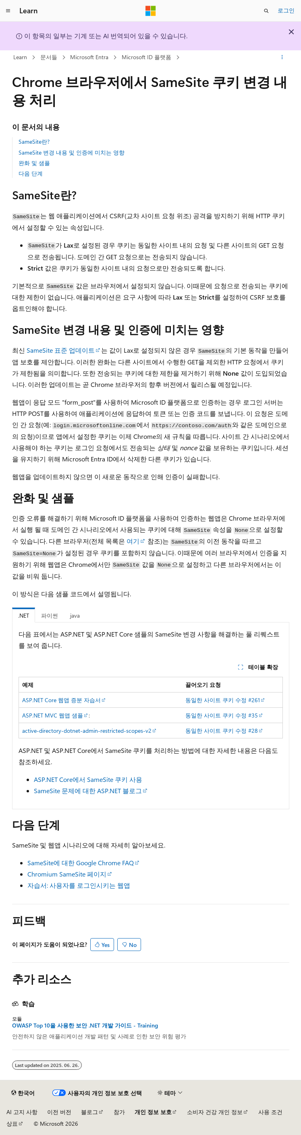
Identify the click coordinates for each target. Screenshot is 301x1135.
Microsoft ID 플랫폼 (146, 57)
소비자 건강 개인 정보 (215, 1112)
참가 (119, 1112)
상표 (12, 1123)
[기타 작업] (282, 57)
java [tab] (75, 615)
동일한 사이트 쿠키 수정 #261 (222, 700)
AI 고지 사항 (21, 1112)
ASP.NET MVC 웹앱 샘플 (52, 715)
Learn (20, 57)
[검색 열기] (266, 11)
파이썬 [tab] (49, 615)
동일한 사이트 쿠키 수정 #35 (221, 715)
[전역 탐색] (8, 11)
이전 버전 (59, 1112)
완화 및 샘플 (34, 163)
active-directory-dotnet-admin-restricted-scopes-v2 (87, 730)
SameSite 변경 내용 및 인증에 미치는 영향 (72, 152)
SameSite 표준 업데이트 (61, 350)
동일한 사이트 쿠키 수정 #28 (221, 730)
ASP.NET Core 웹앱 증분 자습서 (61, 700)
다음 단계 (31, 173)
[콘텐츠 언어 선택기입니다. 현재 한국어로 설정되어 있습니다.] (22, 1093)
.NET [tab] (23, 615)
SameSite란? (34, 141)
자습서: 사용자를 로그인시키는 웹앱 (78, 885)
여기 (133, 541)
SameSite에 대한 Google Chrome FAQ (80, 862)
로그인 (286, 10)
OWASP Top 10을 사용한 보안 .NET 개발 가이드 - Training (85, 1025)
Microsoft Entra (89, 57)
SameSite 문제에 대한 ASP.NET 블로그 (88, 790)
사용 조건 (270, 1112)
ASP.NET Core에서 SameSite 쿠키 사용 (88, 779)
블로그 (89, 1112)
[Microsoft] (150, 11)
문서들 (48, 57)
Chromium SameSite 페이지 (66, 874)
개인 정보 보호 (153, 1112)
